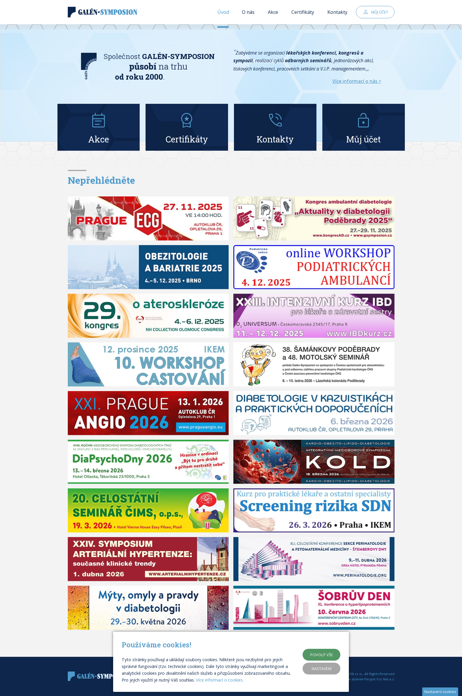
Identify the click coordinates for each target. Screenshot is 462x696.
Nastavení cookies (440, 691)
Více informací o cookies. (220, 680)
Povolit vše (321, 654)
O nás (248, 15)
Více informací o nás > (356, 81)
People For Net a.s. (379, 679)
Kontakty (337, 15)
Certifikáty (302, 15)
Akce (273, 15)
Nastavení (321, 668)
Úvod (223, 15)
